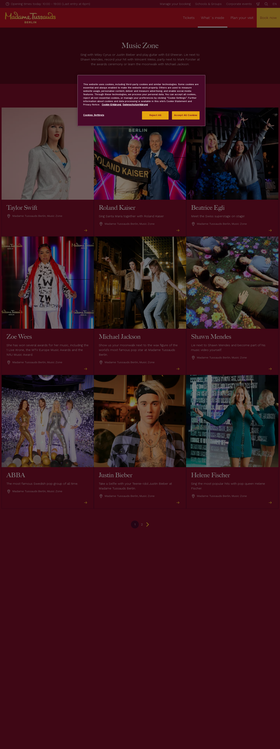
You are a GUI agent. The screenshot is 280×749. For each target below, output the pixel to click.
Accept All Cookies (185, 115)
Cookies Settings (93, 115)
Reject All (155, 115)
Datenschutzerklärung (135, 104)
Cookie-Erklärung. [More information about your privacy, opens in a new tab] (112, 104)
